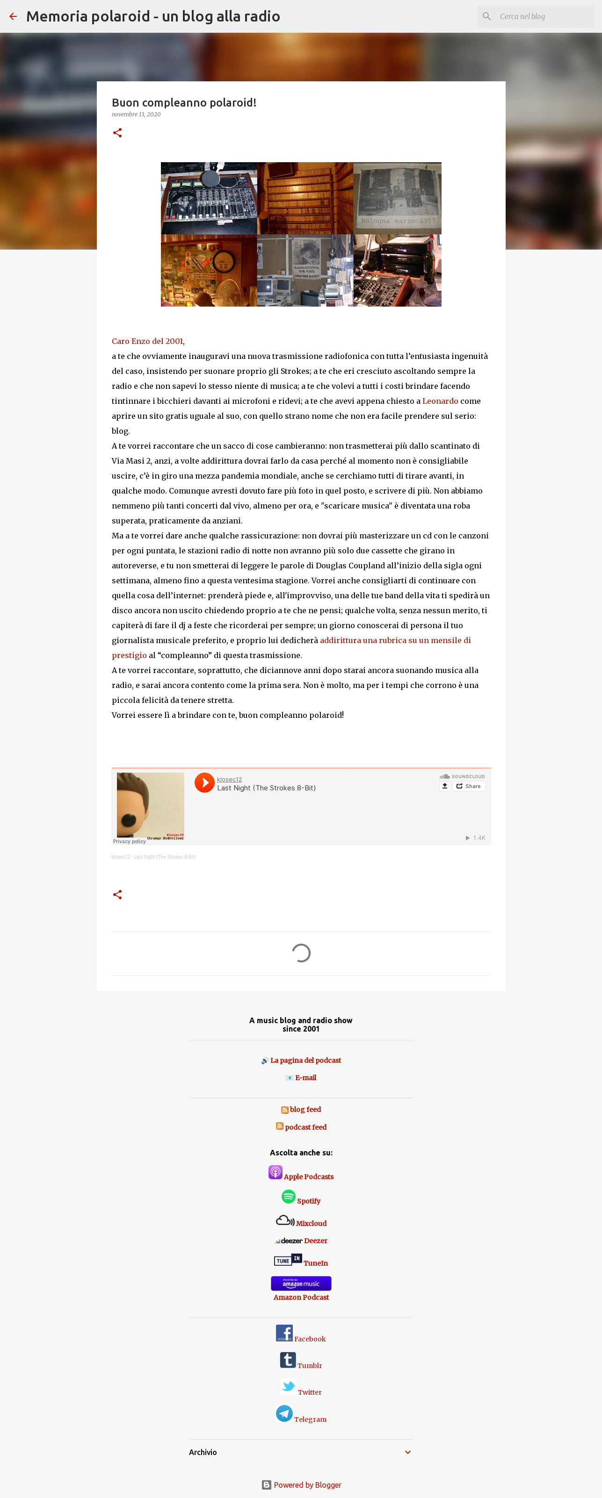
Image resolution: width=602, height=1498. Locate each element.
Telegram (301, 1419)
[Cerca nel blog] (545, 16)
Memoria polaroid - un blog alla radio (153, 15)
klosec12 (121, 857)
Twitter (301, 1392)
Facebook (301, 1339)
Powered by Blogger (301, 1485)
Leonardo (440, 401)
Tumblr (301, 1366)
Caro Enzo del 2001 (147, 341)
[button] (117, 133)
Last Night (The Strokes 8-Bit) (165, 857)
